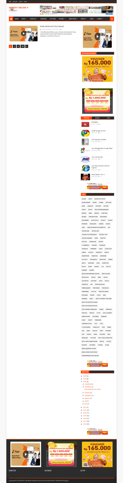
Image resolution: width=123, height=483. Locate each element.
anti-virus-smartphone (89, 341)
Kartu (84, 263)
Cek (109, 227)
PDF (91, 284)
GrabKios (99, 252)
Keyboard (91, 263)
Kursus (96, 266)
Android (90, 206)
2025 (85, 376)
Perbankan (85, 291)
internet (92, 345)
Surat (84, 320)
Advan (95, 202)
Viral (95, 334)
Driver (101, 241)
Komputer (105, 263)
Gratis (106, 252)
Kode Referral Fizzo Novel (52, 26)
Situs (98, 313)
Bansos (96, 213)
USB (83, 330)
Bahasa (84, 213)
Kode (98, 263)
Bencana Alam (93, 216)
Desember (88, 384)
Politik (93, 291)
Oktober (87, 393)
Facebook (85, 248)
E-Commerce (85, 245)
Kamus (110, 259)
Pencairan (96, 288)
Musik (93, 277)
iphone (100, 345)
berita (102, 341)
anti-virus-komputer (105, 338)
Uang (88, 330)
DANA (96, 238)
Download (92, 241)
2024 (85, 379)
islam (107, 345)
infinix (84, 345)
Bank (90, 213)
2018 (85, 418)
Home (10, 1)
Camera (101, 224)
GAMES (84, 252)
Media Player (106, 273)
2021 (85, 410)
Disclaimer (15, 1)
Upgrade (108, 330)
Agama (101, 202)
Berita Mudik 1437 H (98, 174)
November (88, 387)
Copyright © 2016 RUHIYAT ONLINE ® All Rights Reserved (26, 480)
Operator (85, 284)
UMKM (109, 327)
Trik (103, 327)
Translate (96, 327)
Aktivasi (108, 202)
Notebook (85, 281)
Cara (83, 227)
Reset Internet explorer (103, 298)
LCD (102, 266)
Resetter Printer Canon (89, 302)
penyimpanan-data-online (90, 355)
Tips (95, 323)
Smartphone (72, 19)
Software (53, 19)
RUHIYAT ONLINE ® (18, 7)
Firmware (93, 248)
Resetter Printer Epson (89, 305)
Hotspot (85, 259)
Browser (84, 224)
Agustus (87, 398)
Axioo (90, 209)
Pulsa (99, 295)
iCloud (108, 341)
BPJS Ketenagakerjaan (101, 209)
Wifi (108, 334)
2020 (85, 413)
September (88, 395)
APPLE (90, 199)
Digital (84, 241)
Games (92, 19)
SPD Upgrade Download (89, 309)
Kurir (90, 266)
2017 (85, 421)
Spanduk (103, 316)
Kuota (84, 266)
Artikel (106, 206)
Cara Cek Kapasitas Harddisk (96, 227)
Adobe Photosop (99, 199)
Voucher (102, 334)
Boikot (103, 220)
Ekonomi (102, 245)
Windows (85, 338)
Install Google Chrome (99, 131)
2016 (85, 424)
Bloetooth (94, 220)
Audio (84, 209)
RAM (104, 295)
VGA (83, 334)
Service (91, 313)
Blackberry (85, 220)
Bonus (110, 220)
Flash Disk (108, 248)
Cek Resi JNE (85, 231)
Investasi (103, 259)
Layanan (84, 270)
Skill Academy (107, 313)
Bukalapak (95, 122)
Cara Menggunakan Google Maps (102, 148)
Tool (101, 323)
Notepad (93, 281)
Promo (92, 295)
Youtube (93, 338)
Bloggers (66, 480)
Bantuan (104, 213)
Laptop (108, 266)
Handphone (85, 256)
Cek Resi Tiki (103, 234)
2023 (85, 381)
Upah (101, 330)
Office (107, 281)
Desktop (103, 238)
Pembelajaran (86, 288)
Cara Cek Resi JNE (97, 157)
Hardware (43, 19)
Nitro (106, 277)
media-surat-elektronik (89, 352)
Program (85, 295)
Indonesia (93, 259)
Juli (86, 401)
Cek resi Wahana (87, 238)
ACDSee (84, 199)
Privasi (25, 1)
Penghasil (105, 288)
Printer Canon (103, 291)
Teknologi (33, 19)
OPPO (100, 281)
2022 (85, 407)
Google (90, 252)
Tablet (90, 320)
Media (23, 19)
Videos (89, 334)
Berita (16, 19)
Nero (99, 277)
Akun (83, 206)
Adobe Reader (86, 202)
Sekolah (84, 313)
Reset (91, 298)
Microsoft (85, 277)
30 (22, 46)
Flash (100, 248)
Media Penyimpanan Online (90, 273)
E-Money (99, 19)
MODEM (91, 270)
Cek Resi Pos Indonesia (89, 234)
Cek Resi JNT (95, 231)
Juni (86, 404)
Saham (101, 309)
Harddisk (95, 256)
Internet (61, 19)
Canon (108, 224)
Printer (83, 19)
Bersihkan (103, 216)
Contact (20, 1)
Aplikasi (98, 206)
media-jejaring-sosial (89, 348)
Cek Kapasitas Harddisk (99, 139)
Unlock (95, 330)
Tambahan (98, 320)
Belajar (84, 216)
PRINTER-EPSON (100, 284)
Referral (84, 298)
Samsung (109, 309)
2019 (85, 416)
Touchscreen (86, 327)
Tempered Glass (87, 323)
